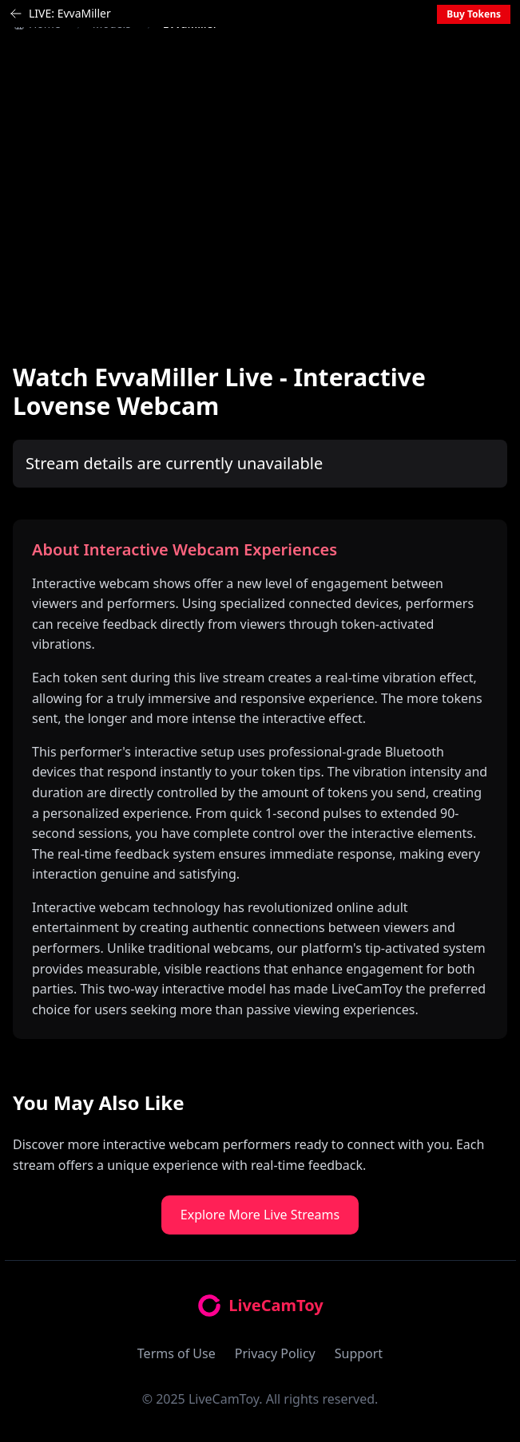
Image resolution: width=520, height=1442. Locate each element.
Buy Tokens (474, 14)
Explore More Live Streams (260, 1214)
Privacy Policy (275, 1353)
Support (359, 1353)
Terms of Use (176, 1353)
